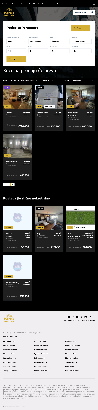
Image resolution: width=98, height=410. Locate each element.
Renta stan (69, 365)
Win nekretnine (71, 353)
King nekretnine (40, 361)
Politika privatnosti (71, 319)
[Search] (92, 12)
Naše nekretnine (18, 3)
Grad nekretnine (9, 340)
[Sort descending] (56, 79)
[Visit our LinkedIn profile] (85, 316)
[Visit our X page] (81, 316)
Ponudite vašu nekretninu (39, 3)
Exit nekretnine (40, 357)
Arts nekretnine (9, 365)
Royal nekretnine (41, 344)
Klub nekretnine (71, 348)
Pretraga (16, 58)
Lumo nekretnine (72, 369)
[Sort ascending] (52, 79)
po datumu (77, 79)
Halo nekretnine (40, 348)
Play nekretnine (71, 357)
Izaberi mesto (79, 40)
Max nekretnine (9, 361)
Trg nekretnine (71, 361)
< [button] (5, 183)
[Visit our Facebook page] (68, 316)
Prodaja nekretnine (41, 369)
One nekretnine (40, 365)
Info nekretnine (9, 344)
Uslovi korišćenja (88, 319)
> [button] (12, 183)
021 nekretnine (71, 340)
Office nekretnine (10, 348)
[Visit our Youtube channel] (77, 316)
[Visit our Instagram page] (73, 316)
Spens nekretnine (41, 353)
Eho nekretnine (9, 353)
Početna (5, 3)
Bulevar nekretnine (72, 344)
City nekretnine (40, 340)
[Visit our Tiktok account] (90, 316)
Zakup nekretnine (10, 369)
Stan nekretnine (9, 357)
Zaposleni (56, 3)
